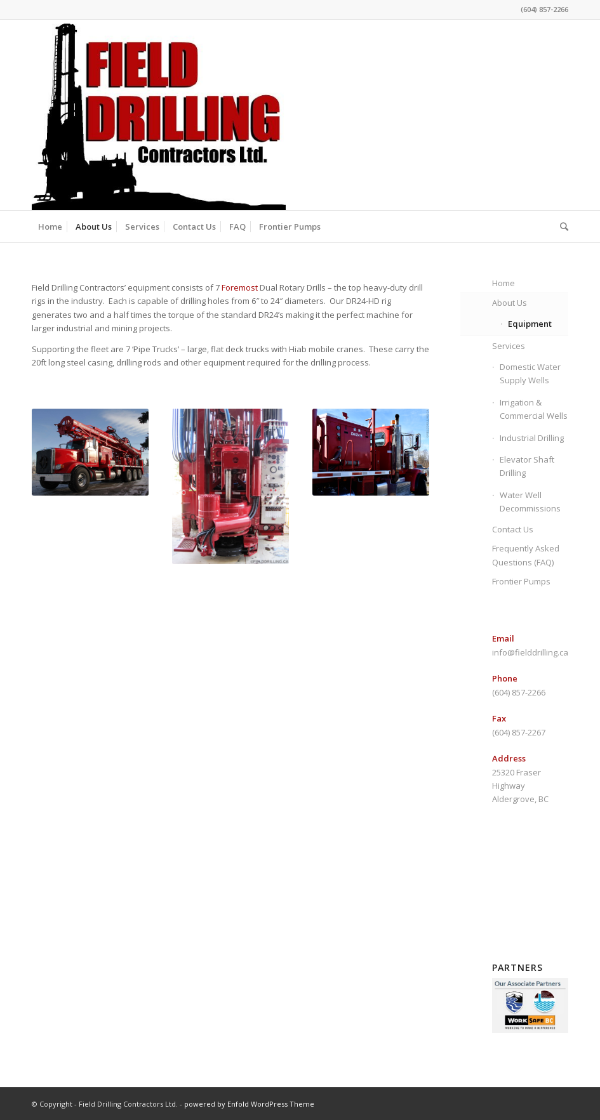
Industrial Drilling (532, 438)
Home (503, 283)
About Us (509, 302)
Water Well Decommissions (530, 501)
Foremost (240, 287)
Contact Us (512, 529)
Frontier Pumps (521, 581)
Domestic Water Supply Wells (530, 373)
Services (508, 346)
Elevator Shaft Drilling (527, 466)
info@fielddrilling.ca (530, 652)
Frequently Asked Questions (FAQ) (525, 555)
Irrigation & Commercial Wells (534, 409)
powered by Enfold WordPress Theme (249, 1104)
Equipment (530, 323)
